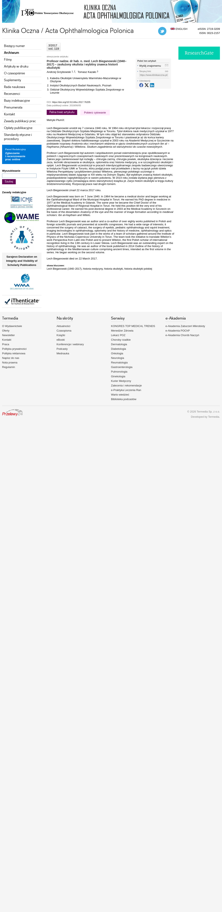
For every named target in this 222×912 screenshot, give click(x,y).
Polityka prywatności (14, 348)
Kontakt (9, 114)
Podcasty (62, 348)
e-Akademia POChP (178, 330)
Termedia (213, 416)
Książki (61, 335)
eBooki (61, 339)
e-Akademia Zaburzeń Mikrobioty (185, 326)
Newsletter (8, 335)
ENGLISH (179, 28)
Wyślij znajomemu (150, 65)
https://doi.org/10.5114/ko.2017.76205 (71, 102)
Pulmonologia (119, 371)
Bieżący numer (14, 46)
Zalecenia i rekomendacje (126, 385)
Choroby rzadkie (121, 339)
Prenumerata (13, 107)
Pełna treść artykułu (61, 112)
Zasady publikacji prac (20, 121)
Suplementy (12, 80)
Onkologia (117, 353)
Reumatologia (119, 362)
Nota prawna (9, 362)
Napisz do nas (10, 357)
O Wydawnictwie (12, 326)
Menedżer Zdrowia (122, 330)
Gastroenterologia (121, 367)
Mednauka (63, 353)
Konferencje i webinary (70, 344)
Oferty (5, 330)
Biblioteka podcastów (123, 399)
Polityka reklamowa (13, 353)
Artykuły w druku (16, 66)
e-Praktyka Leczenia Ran (126, 390)
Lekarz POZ (118, 335)
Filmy (8, 60)
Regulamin (8, 367)
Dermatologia (119, 344)
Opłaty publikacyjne (18, 128)
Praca (5, 344)
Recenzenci (12, 94)
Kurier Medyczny (121, 380)
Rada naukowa (14, 87)
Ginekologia (118, 376)
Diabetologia (118, 348)
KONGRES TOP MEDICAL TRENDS (133, 326)
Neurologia (117, 357)
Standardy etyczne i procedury (18, 137)
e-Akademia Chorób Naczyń (182, 335)
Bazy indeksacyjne (17, 101)
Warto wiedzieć (120, 394)
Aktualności (63, 326)
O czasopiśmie (14, 73)
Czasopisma (64, 330)
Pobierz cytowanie (95, 112)
